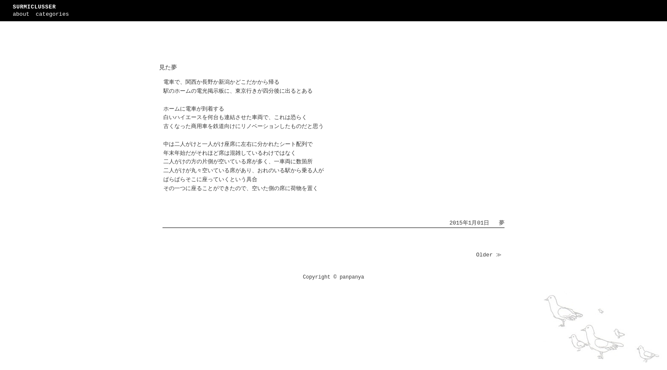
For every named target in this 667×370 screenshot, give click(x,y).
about (21, 14)
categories (52, 14)
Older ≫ (489, 255)
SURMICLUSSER (34, 7)
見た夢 (168, 67)
